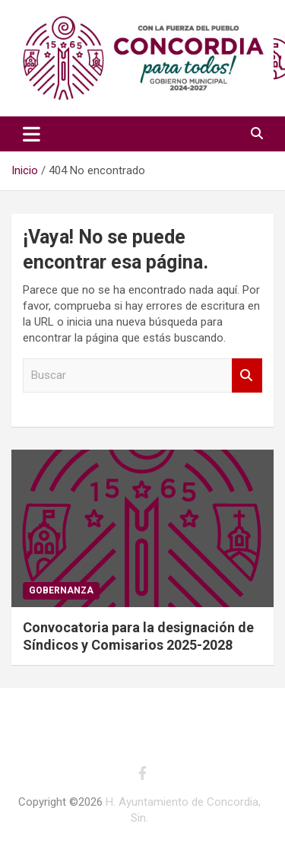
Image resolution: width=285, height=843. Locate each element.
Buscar (247, 375)
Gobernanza (61, 590)
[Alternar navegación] (31, 133)
